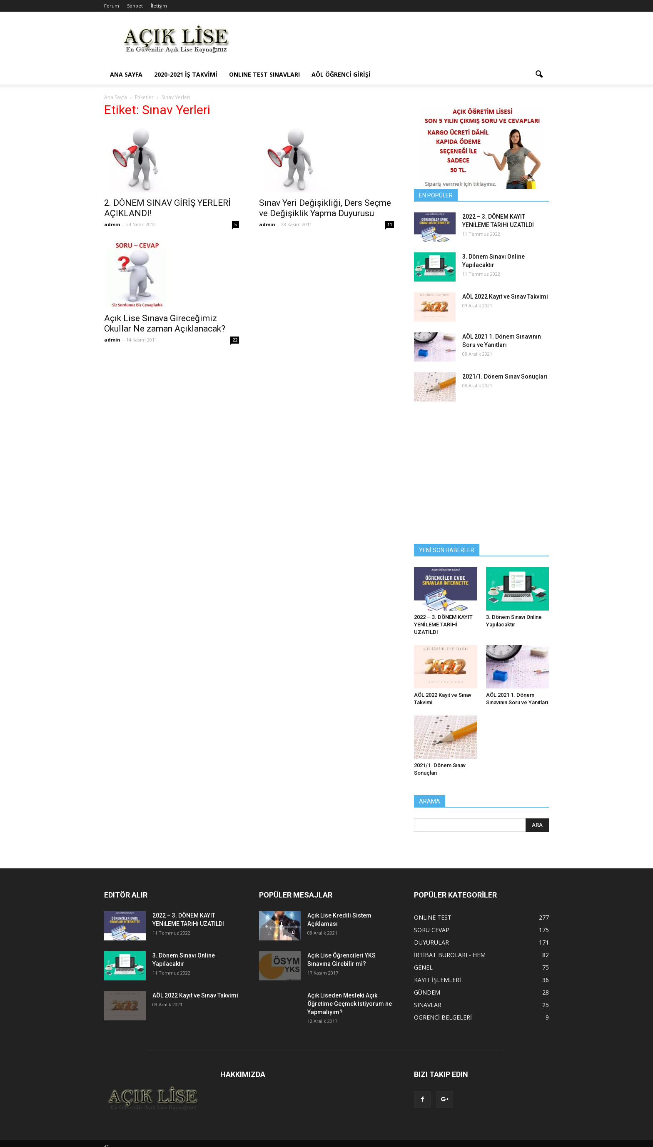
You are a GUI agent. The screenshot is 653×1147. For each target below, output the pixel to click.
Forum (111, 5)
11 (389, 224)
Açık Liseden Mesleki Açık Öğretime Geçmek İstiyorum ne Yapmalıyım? (349, 1003)
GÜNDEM (427, 992)
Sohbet (135, 5)
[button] (539, 75)
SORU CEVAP (431, 930)
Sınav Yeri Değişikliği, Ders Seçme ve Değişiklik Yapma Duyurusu (325, 208)
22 (234, 340)
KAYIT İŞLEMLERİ (437, 980)
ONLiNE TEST (432, 917)
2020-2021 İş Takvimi (185, 74)
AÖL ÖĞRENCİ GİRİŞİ (341, 74)
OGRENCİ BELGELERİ (443, 1017)
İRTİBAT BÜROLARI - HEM (450, 955)
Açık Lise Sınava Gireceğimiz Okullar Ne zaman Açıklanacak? (164, 323)
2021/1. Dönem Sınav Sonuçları (505, 376)
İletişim (159, 5)
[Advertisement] (397, 42)
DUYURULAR (431, 942)
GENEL (423, 967)
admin (112, 224)
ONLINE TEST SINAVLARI (264, 74)
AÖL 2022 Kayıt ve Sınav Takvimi (505, 296)
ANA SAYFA (126, 74)
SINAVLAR (427, 1005)
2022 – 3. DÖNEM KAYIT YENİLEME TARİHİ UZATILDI (443, 624)
